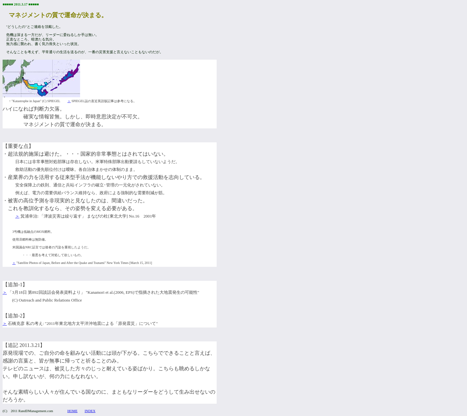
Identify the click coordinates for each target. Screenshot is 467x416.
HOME (72, 411)
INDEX (90, 411)
